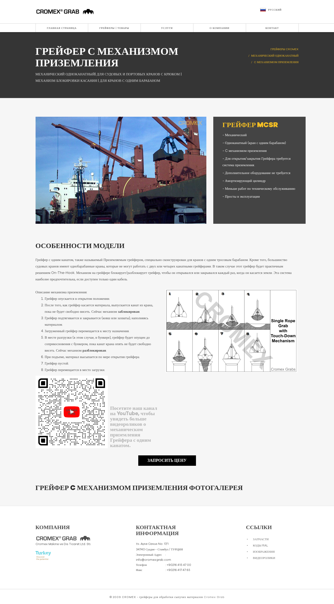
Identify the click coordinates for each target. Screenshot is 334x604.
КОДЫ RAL (260, 545)
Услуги (167, 28)
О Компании (219, 28)
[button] (280, 12)
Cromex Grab (214, 597)
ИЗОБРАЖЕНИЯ (264, 551)
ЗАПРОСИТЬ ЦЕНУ (167, 461)
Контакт (272, 28)
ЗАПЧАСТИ (261, 539)
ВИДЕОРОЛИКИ (264, 558)
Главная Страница (62, 28)
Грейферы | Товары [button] (114, 28)
